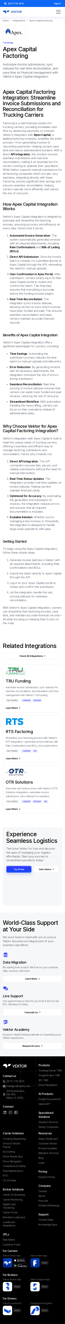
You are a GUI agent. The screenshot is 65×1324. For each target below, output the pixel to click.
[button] (58, 12)
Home (6, 20)
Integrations (19, 20)
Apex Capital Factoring (41, 20)
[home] (12, 12)
